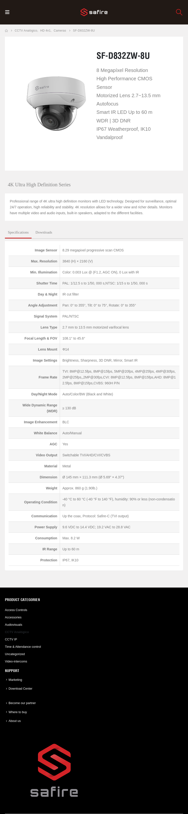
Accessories (13, 617)
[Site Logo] (94, 12)
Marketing (15, 680)
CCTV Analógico (17, 632)
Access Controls (16, 610)
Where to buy (18, 712)
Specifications (18, 232)
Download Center (20, 688)
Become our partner (22, 703)
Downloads (43, 232)
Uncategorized (15, 654)
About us (15, 721)
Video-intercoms (16, 661)
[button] (9, 12)
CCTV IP (11, 639)
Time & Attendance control (23, 647)
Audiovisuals (13, 624)
